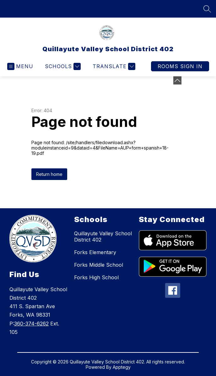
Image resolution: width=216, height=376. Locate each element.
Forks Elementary (95, 252)
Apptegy (122, 367)
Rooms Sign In (180, 66)
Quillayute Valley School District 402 (103, 236)
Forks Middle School (98, 265)
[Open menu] (20, 66)
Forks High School (96, 277)
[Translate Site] (113, 66)
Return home (49, 174)
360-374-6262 (31, 323)
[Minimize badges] (177, 80)
